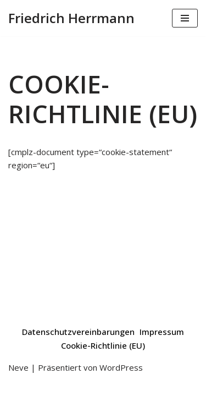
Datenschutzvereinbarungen (78, 331)
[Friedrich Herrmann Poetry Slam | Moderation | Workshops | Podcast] (71, 18)
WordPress (121, 367)
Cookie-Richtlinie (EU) (103, 345)
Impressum (162, 331)
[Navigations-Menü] (185, 18)
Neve (18, 367)
